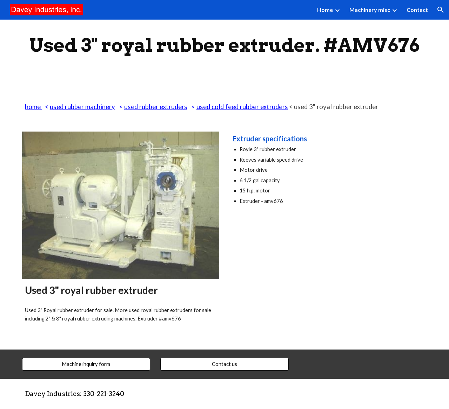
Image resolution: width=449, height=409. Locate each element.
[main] (224, 45)
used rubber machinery (82, 107)
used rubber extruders (155, 107)
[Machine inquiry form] (86, 364)
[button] (440, 9)
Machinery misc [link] (369, 9)
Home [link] (325, 9)
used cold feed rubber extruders (242, 107)
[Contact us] (224, 364)
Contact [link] (417, 9)
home (33, 107)
